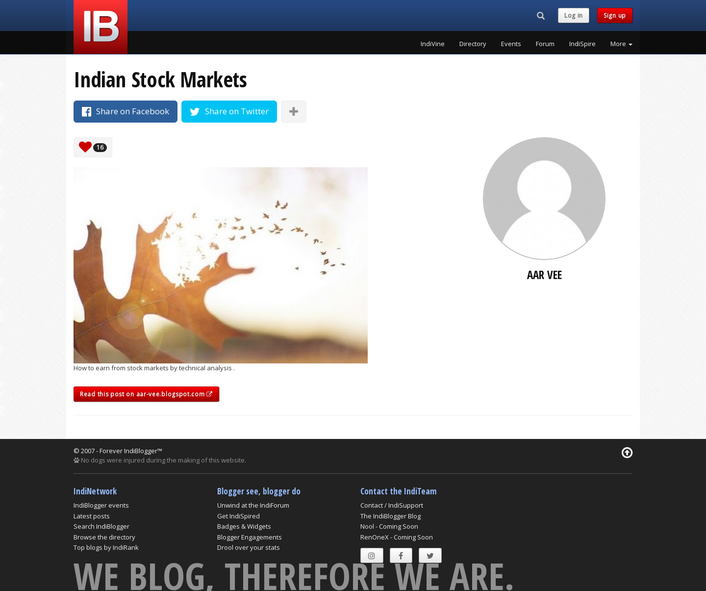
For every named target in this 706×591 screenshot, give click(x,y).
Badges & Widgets (244, 526)
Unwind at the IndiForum (253, 505)
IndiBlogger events (101, 505)
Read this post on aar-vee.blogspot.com (146, 394)
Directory (472, 43)
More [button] (621, 43)
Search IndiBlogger (101, 526)
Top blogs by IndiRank (106, 547)
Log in (573, 15)
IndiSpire (582, 43)
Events (511, 43)
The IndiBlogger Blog (390, 516)
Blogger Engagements (249, 537)
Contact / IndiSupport (391, 505)
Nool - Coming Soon (389, 526)
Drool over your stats (248, 547)
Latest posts (92, 516)
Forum (545, 43)
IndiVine (433, 43)
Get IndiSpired (238, 516)
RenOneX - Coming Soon (396, 537)
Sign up (615, 15)
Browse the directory (104, 537)
